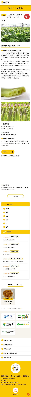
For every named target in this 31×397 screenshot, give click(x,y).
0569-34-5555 (9, 385)
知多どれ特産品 (12, 309)
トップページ (4, 309)
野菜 (19, 309)
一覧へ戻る (15, 196)
